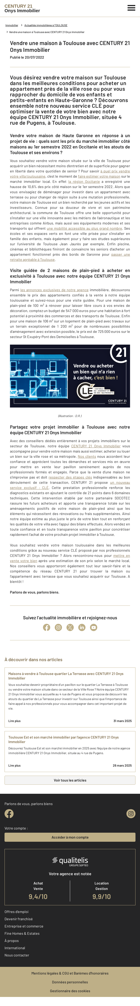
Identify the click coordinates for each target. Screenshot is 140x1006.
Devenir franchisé (19, 919)
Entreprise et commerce (24, 926)
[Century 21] (22, 8)
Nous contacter (17, 955)
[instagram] (130, 813)
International (15, 948)
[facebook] (9, 813)
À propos (12, 940)
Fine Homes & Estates (22, 933)
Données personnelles (70, 982)
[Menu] (131, 7)
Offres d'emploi (16, 911)
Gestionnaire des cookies (70, 991)
